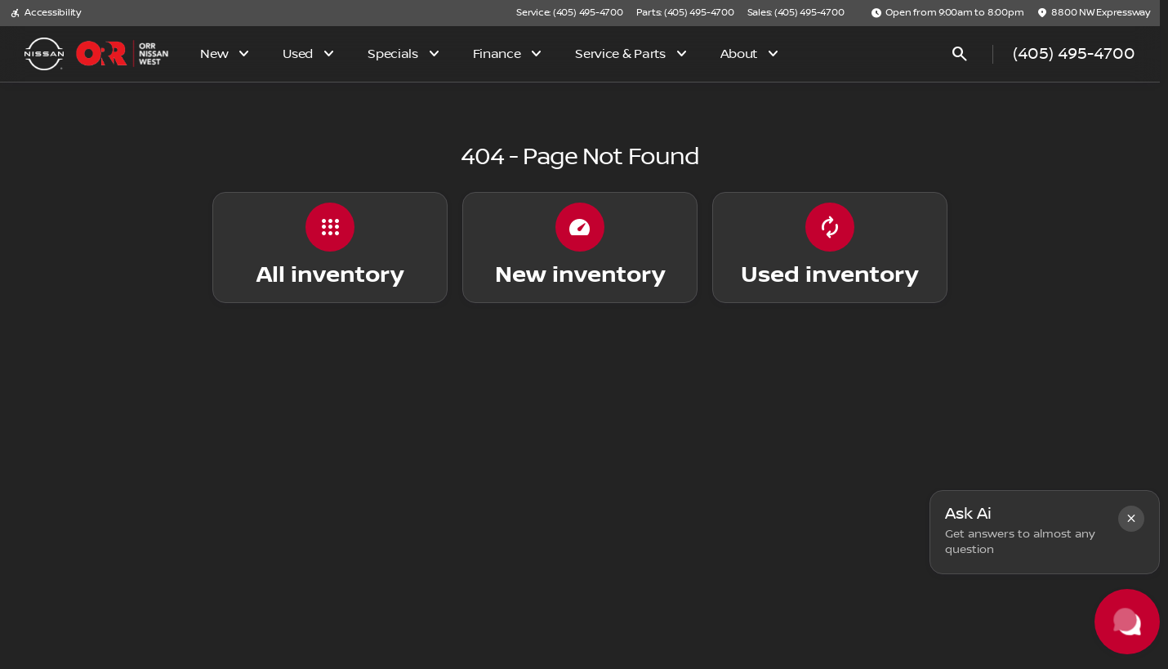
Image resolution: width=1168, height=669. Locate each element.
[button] (1131, 519)
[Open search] (960, 54)
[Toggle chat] (1127, 621)
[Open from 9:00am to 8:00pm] (947, 13)
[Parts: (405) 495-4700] (685, 13)
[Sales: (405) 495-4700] (796, 13)
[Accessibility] (45, 13)
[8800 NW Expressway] (1093, 13)
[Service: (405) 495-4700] (569, 13)
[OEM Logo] (44, 54)
